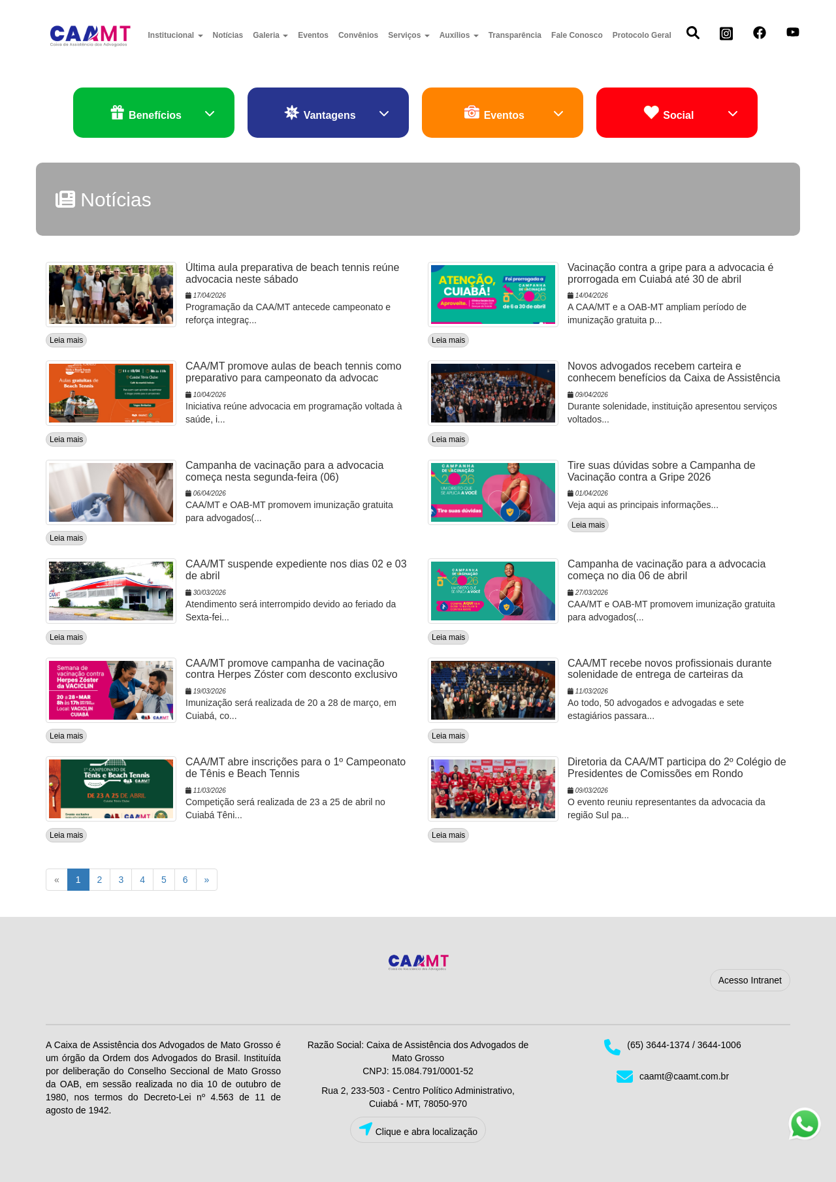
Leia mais (66, 340)
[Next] (207, 880)
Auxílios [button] (459, 35)
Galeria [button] (270, 35)
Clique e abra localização (418, 1129)
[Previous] (57, 880)
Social (690, 113)
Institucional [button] (175, 35)
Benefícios (162, 113)
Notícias (228, 35)
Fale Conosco (577, 35)
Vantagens (336, 113)
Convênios (358, 35)
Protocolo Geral (642, 35)
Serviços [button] (408, 35)
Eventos (313, 35)
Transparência (515, 35)
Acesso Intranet (750, 980)
